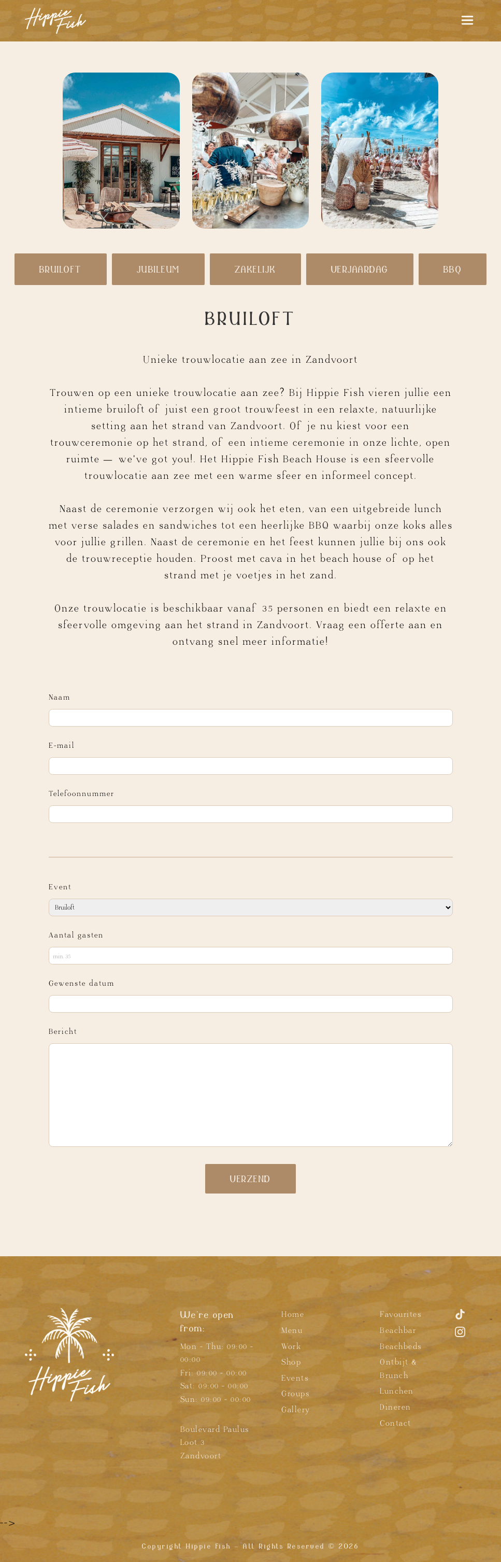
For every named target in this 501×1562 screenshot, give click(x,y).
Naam (59, 697)
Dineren (395, 1407)
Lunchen (397, 1391)
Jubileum (158, 269)
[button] (226, 217)
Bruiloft (60, 269)
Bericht (63, 1031)
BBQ (452, 269)
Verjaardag (360, 269)
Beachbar (398, 1330)
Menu (292, 1330)
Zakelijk (255, 269)
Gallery (295, 1409)
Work (291, 1346)
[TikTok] (460, 1319)
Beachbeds (401, 1346)
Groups (295, 1393)
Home (292, 1314)
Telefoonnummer (81, 793)
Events (294, 1378)
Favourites (400, 1314)
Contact (395, 1423)
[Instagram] (460, 1336)
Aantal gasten (76, 935)
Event (60, 887)
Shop (291, 1362)
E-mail (62, 745)
